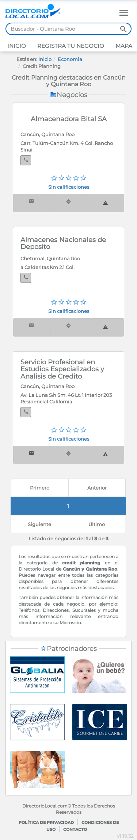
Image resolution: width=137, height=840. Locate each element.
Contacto (75, 829)
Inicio (16, 45)
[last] (97, 524)
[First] (40, 488)
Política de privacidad (46, 822)
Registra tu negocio (70, 45)
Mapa (123, 45)
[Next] (39, 524)
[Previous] (97, 488)
